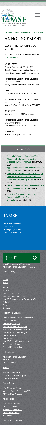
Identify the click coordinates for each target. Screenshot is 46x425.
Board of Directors (11, 293)
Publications (9, 32)
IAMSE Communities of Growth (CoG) (19, 299)
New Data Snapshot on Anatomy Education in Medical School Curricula (21, 197)
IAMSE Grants (9, 338)
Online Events (9, 383)
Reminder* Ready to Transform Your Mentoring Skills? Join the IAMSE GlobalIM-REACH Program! (22, 159)
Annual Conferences (12, 372)
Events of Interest (10, 378)
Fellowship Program (11, 324)
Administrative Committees (14, 296)
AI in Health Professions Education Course (21, 329)
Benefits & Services (11, 404)
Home (5, 280)
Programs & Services (12, 313)
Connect (6, 308)
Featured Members (11, 413)
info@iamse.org (11, 57)
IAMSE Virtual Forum (12, 388)
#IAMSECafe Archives (12, 394)
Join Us (21, 257)
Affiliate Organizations (12, 410)
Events (6, 368)
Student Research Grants (14, 347)
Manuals (6, 360)
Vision (5, 287)
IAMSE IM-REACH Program (15, 327)
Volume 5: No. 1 (38, 32)
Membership (8, 399)
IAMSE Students (10, 407)
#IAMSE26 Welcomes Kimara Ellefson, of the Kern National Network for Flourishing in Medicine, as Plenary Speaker (25, 177)
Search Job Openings (12, 420)
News (5, 305)
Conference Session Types (14, 375)
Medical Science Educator (22, 32)
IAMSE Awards (9, 335)
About (5, 283)
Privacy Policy (9, 272)
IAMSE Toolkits (9, 363)
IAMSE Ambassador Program (15, 332)
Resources (7, 415)
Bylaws (6, 302)
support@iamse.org (12, 232)
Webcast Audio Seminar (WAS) (16, 391)
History (6, 290)
